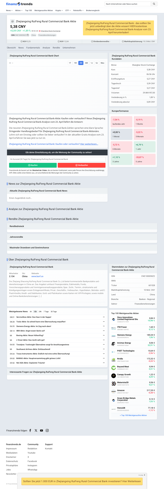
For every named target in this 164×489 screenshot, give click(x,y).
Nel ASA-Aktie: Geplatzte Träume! (30, 362)
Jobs (8, 469)
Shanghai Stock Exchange (50, 31)
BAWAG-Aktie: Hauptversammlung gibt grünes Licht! (38, 358)
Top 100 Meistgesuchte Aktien (134, 415)
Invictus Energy (124, 343)
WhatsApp (32, 469)
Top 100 (28, 10)
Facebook (32, 461)
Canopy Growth (124, 375)
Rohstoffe (77, 10)
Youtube (31, 452)
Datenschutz (12, 461)
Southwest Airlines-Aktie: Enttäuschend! (33, 349)
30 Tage (54, 311)
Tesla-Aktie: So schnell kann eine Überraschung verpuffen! (41, 321)
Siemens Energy (124, 335)
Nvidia (120, 359)
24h (40, 311)
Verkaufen (83, 165)
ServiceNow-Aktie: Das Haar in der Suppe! (33, 317)
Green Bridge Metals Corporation (126, 399)
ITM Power (122, 327)
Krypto (58, 10)
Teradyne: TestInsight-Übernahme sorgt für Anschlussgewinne (42, 344)
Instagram (32, 465)
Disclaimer (11, 457)
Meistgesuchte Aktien (43, 10)
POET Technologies (126, 351)
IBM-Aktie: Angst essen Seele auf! (30, 330)
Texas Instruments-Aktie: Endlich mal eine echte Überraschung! (43, 353)
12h (35, 311)
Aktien (18, 10)
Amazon (120, 390)
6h (31, 311)
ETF (67, 10)
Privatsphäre (12, 465)
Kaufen (34, 165)
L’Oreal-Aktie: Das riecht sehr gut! (30, 340)
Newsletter (11, 474)
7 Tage (46, 311)
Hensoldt (121, 408)
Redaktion (32, 448)
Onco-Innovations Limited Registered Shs (127, 318)
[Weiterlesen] (104, 317)
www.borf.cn (37, 276)
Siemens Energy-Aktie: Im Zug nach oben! (33, 326)
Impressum (11, 448)
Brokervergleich (93, 10)
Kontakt (48, 448)
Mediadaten (11, 452)
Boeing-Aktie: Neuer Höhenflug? (30, 335)
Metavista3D (123, 382)
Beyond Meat (123, 367)
